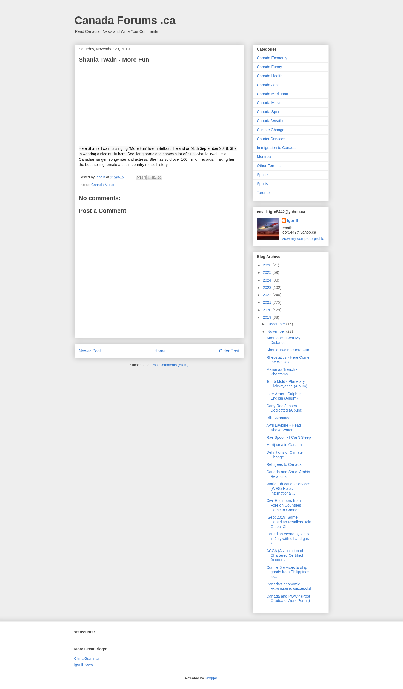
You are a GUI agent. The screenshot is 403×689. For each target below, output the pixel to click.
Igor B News (84, 664)
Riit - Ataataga (278, 418)
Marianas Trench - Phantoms (281, 371)
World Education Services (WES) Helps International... (288, 488)
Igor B (292, 220)
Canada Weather (271, 121)
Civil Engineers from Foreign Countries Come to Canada (283, 505)
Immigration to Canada (276, 147)
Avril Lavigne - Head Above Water (283, 427)
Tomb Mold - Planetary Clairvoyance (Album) (286, 383)
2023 (267, 287)
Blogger (211, 678)
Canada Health (269, 76)
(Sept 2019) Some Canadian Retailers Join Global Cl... (288, 522)
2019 (267, 317)
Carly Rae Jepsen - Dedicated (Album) (284, 408)
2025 (267, 272)
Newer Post (90, 351)
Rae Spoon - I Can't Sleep (288, 437)
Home (160, 351)
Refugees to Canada (283, 464)
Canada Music (102, 185)
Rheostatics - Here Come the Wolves (287, 359)
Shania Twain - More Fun (287, 350)
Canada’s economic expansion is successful (288, 586)
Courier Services (271, 139)
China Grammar (86, 658)
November (276, 331)
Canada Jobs (268, 85)
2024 (267, 280)
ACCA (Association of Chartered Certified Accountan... (284, 555)
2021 (267, 302)
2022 (267, 295)
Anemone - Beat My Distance (283, 340)
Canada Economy (272, 58)
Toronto (263, 192)
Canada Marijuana (272, 94)
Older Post (229, 351)
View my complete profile (303, 238)
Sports (262, 184)
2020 (267, 310)
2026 (267, 265)
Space (262, 175)
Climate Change (270, 130)
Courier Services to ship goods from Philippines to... (287, 572)
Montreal (264, 156)
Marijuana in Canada (284, 445)
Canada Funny (269, 67)
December (276, 324)
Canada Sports (269, 112)
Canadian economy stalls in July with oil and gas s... (287, 539)
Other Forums (269, 165)
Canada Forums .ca (125, 20)
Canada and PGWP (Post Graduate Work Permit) (288, 598)
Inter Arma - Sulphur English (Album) (283, 396)
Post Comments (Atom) (170, 365)
